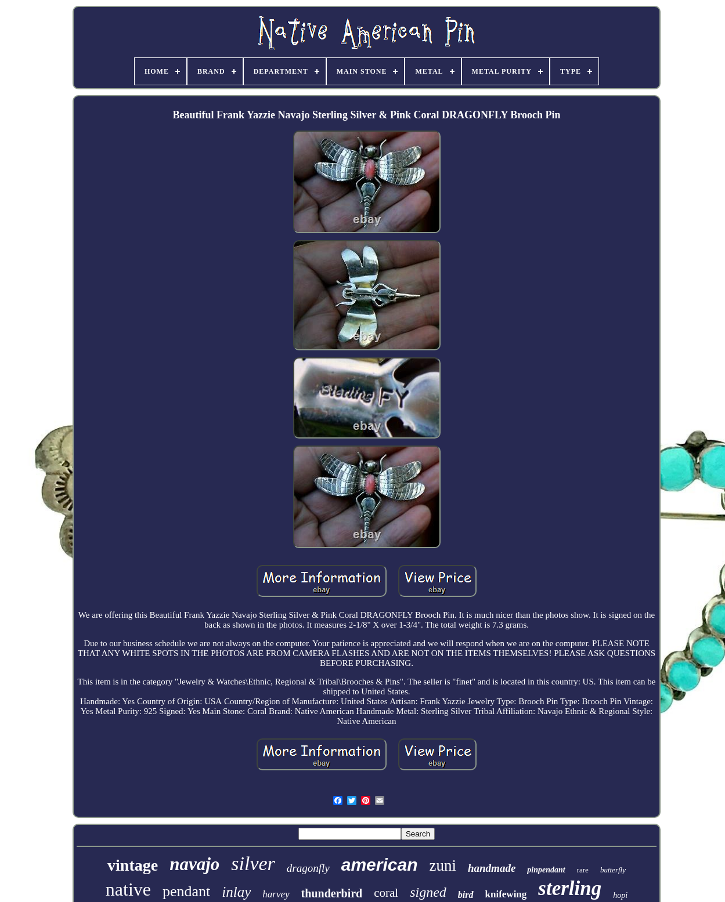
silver (253, 863)
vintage (132, 865)
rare (583, 869)
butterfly (613, 869)
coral (386, 893)
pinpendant (546, 869)
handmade (491, 868)
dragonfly (308, 868)
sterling (569, 888)
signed (428, 892)
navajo (194, 864)
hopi (620, 895)
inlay (236, 892)
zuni (442, 865)
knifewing (506, 894)
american (379, 864)
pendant (186, 891)
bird (466, 895)
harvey (275, 894)
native (128, 889)
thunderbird (332, 893)
